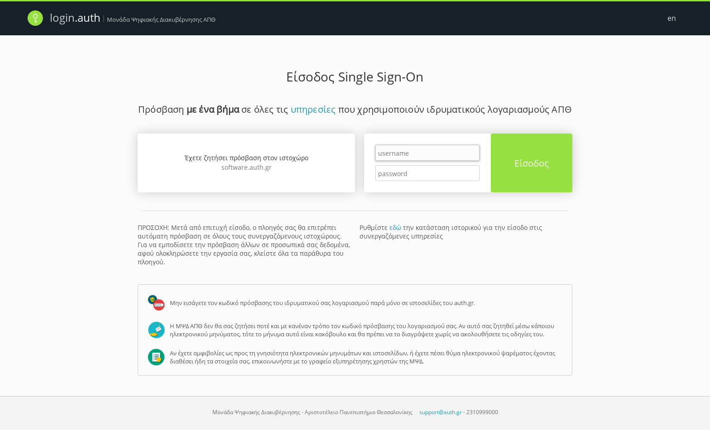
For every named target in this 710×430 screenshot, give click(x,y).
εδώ (395, 227)
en (671, 18)
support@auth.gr (440, 412)
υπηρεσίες (313, 109)
